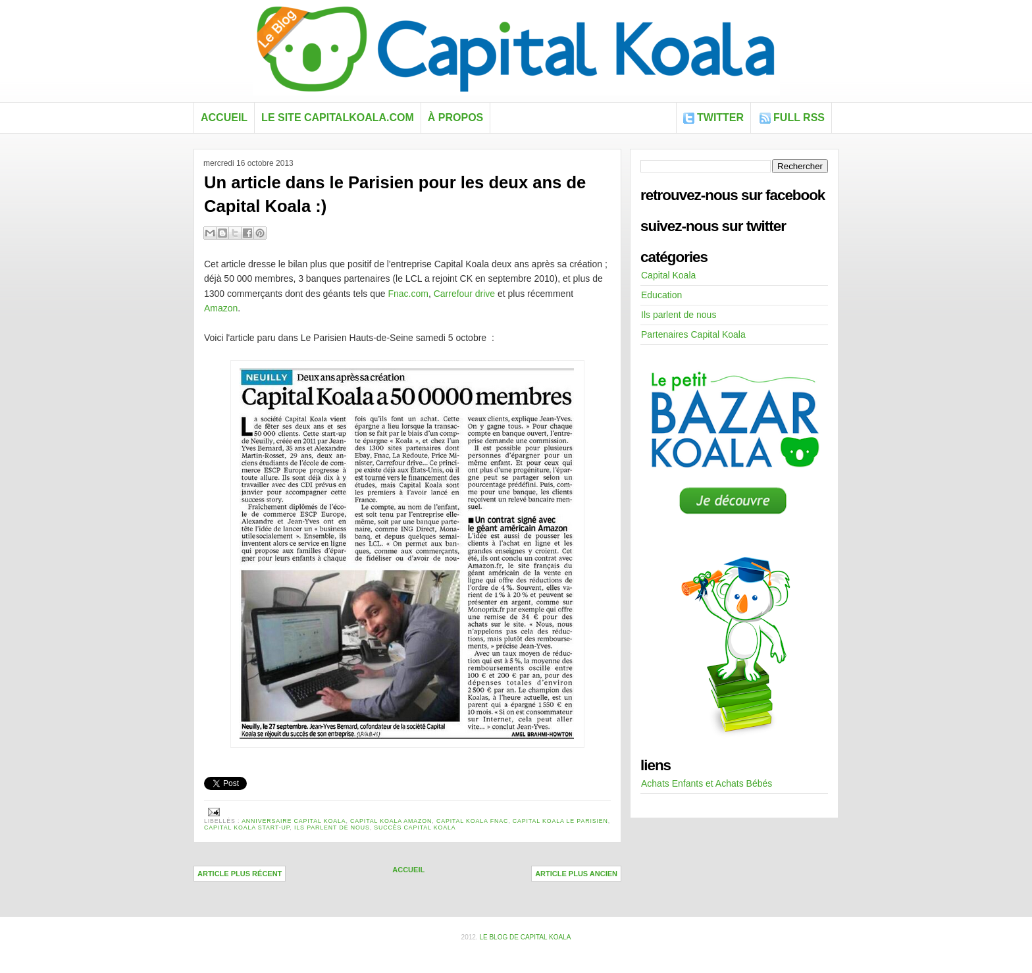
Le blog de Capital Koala (525, 937)
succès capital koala (414, 827)
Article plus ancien (576, 874)
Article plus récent (239, 874)
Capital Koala (668, 275)
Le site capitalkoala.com (337, 117)
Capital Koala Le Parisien (560, 821)
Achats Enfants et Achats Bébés (706, 783)
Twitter (720, 117)
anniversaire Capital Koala (294, 821)
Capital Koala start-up (247, 827)
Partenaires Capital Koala (693, 334)
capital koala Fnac (472, 821)
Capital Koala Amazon (391, 821)
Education (661, 295)
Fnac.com (408, 293)
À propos (455, 117)
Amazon (221, 308)
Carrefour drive (464, 293)
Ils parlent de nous (332, 827)
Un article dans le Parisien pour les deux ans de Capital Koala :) (395, 194)
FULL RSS (799, 117)
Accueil (224, 117)
